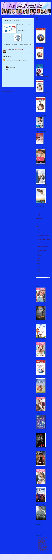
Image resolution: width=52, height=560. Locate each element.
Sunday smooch (19, 49)
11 (37, 271)
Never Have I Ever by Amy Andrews (43, 235)
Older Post (32, 89)
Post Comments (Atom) (9, 91)
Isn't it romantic (40, 244)
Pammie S (7, 59)
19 (37, 226)
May (38, 252)
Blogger (30, 557)
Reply (6, 62)
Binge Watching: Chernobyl (42, 250)
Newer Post (4, 89)
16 (37, 263)
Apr (38, 253)
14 (37, 266)
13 (37, 268)
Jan (38, 258)
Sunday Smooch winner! (41, 241)
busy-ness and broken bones (42, 248)
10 (37, 272)
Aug (38, 229)
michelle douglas (14, 49)
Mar (38, 255)
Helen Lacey (38, 213)
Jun (38, 232)
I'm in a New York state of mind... (43, 243)
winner (23, 49)
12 (37, 269)
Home (18, 89)
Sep (38, 227)
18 (37, 260)
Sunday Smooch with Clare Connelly (43, 233)
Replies (8, 64)
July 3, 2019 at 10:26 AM (12, 59)
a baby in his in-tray (8, 49)
